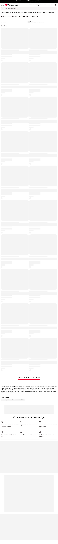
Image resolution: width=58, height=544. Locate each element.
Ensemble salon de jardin (33, 12)
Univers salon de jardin (15, 12)
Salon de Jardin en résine (17, 400)
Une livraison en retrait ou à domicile (46, 435)
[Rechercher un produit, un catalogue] (2, 8)
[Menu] (2, 4)
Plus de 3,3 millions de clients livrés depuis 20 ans (48, 425)
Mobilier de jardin (5, 12)
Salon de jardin (24, 12)
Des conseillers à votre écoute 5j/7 (9, 435)
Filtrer (4, 22)
